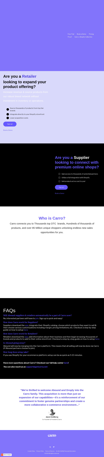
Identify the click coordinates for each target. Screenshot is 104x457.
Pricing (91, 13)
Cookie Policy (31, 451)
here (26, 330)
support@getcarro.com (36, 367)
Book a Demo (81, 13)
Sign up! (10, 124)
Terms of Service (50, 451)
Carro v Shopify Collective (83, 16)
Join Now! (9, 50)
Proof (70, 16)
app (26, 325)
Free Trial (71, 13)
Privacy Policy (40, 451)
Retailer (29, 76)
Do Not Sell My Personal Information (66, 451)
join (37, 318)
